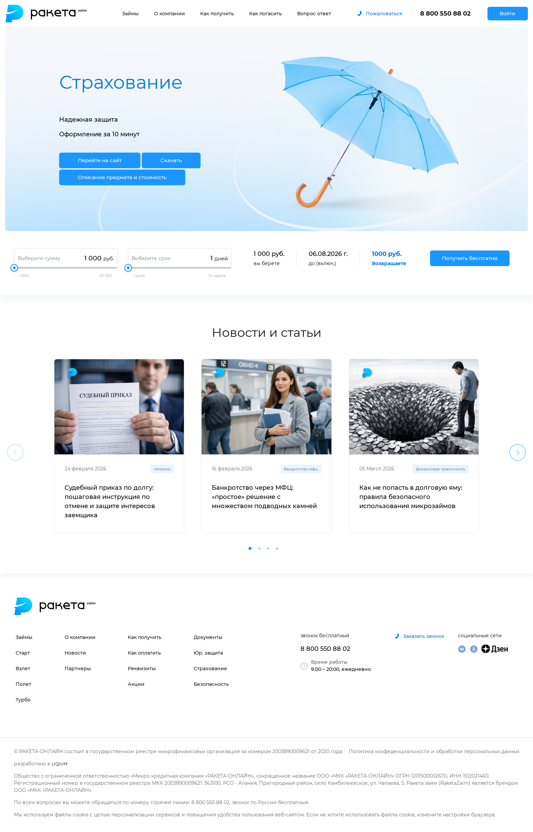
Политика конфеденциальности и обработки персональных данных (434, 751)
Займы (130, 14)
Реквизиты (142, 668)
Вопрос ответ (314, 14)
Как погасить (265, 14)
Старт (23, 653)
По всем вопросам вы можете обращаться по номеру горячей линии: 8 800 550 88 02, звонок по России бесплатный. (161, 802)
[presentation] (15, 452)
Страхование (210, 668)
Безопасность (211, 684)
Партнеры (78, 668)
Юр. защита (208, 653)
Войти (507, 14)
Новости (75, 653)
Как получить (217, 14)
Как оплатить (144, 653)
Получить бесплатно (470, 258)
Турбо (23, 700)
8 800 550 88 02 (445, 13)
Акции (136, 684)
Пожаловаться (384, 14)
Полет (23, 684)
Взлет (23, 668)
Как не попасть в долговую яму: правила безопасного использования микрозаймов (410, 497)
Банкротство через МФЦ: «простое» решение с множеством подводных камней (264, 497)
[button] (250, 548)
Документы (208, 637)
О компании (169, 14)
